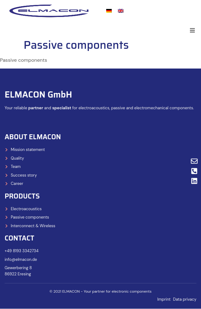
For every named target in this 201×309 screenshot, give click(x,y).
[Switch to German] (109, 11)
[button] (192, 30)
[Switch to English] (121, 11)
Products (22, 196)
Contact (19, 238)
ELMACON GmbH (38, 94)
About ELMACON (33, 137)
